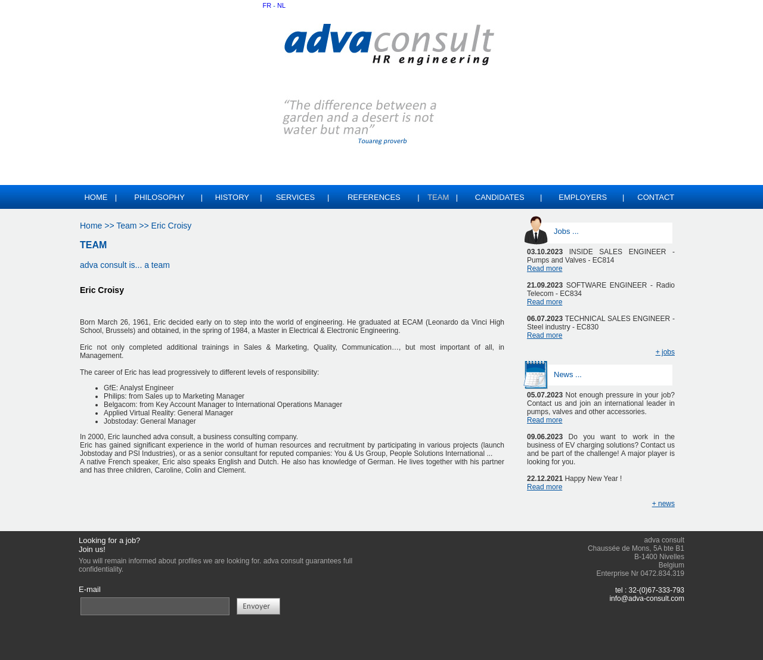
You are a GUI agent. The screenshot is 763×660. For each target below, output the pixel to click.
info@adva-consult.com (646, 598)
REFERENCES (374, 197)
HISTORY (232, 197)
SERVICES (295, 197)
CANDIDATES (500, 197)
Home (95, 197)
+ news (663, 503)
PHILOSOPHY (159, 197)
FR (267, 5)
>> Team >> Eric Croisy (146, 225)
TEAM (93, 245)
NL (281, 5)
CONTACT (655, 197)
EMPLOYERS (583, 197)
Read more (544, 268)
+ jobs (665, 352)
